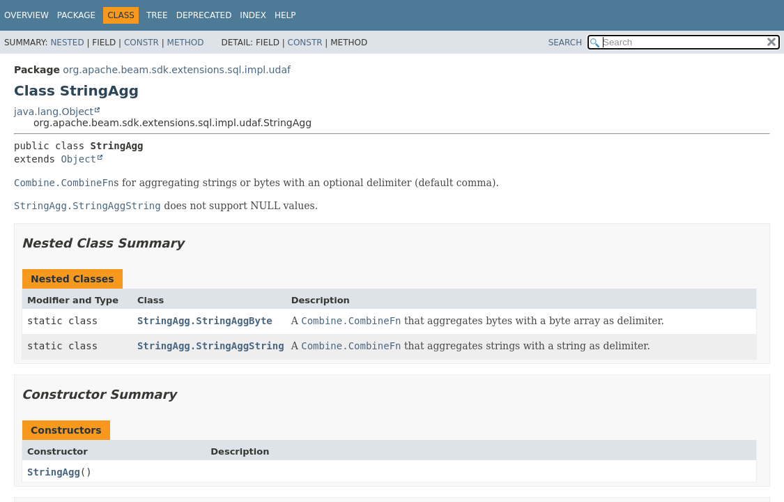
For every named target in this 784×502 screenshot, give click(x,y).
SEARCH (565, 42)
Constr (141, 42)
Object (78, 159)
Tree (157, 15)
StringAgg (53, 472)
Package (76, 15)
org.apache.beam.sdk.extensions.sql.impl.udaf (177, 69)
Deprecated (204, 15)
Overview (26, 15)
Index (253, 15)
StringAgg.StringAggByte (204, 320)
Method (185, 42)
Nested (67, 42)
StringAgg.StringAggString (210, 345)
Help (285, 15)
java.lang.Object (53, 111)
